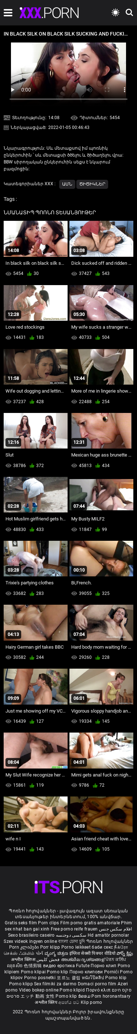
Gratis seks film (21, 922)
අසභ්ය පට (69, 1002)
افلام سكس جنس (115, 929)
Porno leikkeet (76, 947)
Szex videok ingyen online (30, 941)
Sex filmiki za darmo (55, 983)
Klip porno (91, 1002)
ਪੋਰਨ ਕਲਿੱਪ (116, 959)
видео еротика (59, 965)
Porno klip (58, 971)
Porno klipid (73, 990)
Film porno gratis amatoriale (90, 922)
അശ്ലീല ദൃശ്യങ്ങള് (83, 959)
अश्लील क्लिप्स (24, 959)
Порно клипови (86, 971)
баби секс (102, 947)
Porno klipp (21, 983)
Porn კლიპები (24, 947)
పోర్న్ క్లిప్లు (125, 953)
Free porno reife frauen (74, 929)
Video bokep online (38, 990)
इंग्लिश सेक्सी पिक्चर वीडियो (92, 953)
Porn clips (49, 922)
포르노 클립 (69, 977)
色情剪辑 (33, 965)
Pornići (112, 971)
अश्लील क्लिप (46, 1002)
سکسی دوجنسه (71, 935)
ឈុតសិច (15, 965)
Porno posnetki (40, 977)
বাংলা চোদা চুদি (71, 941)
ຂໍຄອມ (85, 996)
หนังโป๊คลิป (94, 977)
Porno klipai (34, 971)
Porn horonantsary (110, 996)
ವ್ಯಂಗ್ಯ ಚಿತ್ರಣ (57, 953)
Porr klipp (50, 947)
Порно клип (104, 965)
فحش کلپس (49, 959)
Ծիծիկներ (92, 184)
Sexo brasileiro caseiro (31, 935)
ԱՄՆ (67, 184)
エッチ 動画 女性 (37, 996)
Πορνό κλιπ (98, 990)
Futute (83, 965)
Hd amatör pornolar (108, 935)
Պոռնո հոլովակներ (109, 941)
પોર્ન (39, 953)
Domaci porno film (97, 983)
